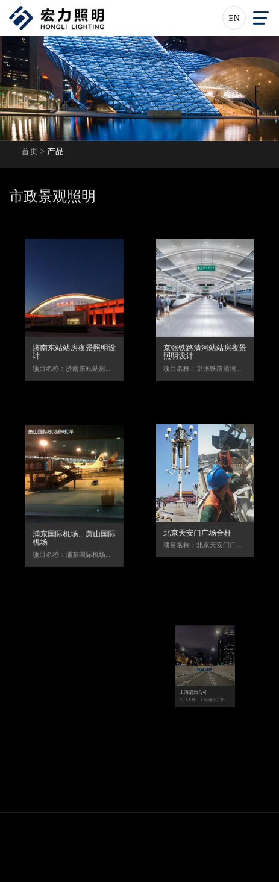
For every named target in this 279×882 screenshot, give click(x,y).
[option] (139, 88)
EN (234, 18)
